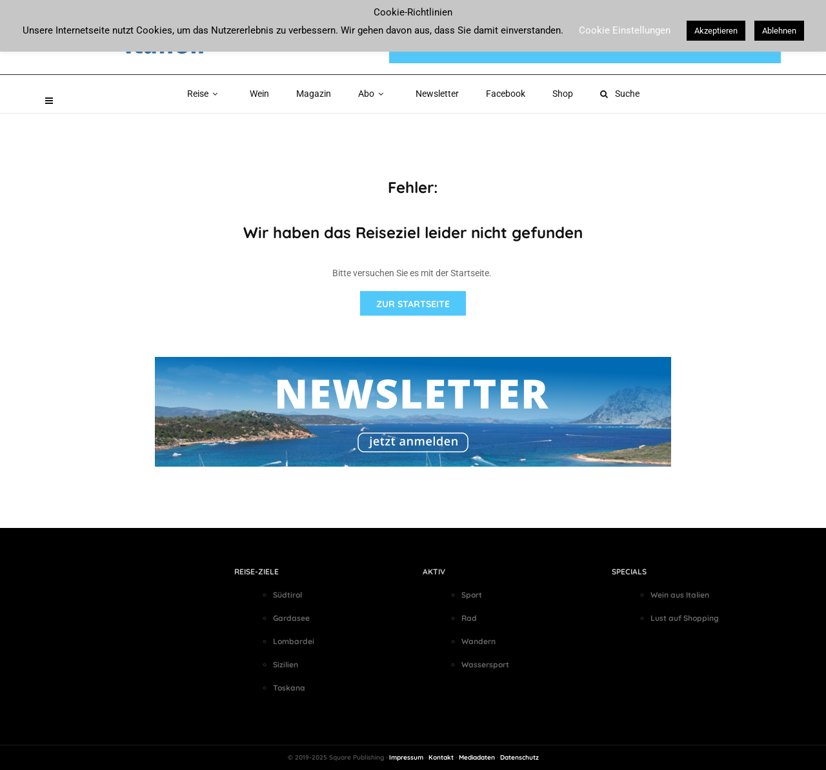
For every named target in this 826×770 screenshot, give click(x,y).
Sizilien (285, 664)
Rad (469, 618)
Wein (259, 93)
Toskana (289, 688)
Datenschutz (519, 757)
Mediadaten (477, 757)
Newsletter (437, 93)
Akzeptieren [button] (716, 30)
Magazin (313, 93)
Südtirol (287, 595)
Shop (562, 93)
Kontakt (441, 757)
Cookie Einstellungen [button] (624, 30)
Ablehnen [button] (779, 30)
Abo (373, 93)
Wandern (478, 641)
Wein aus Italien (679, 595)
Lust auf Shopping (684, 618)
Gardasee (291, 618)
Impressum (406, 757)
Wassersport (485, 664)
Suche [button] (620, 93)
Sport (471, 595)
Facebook (505, 93)
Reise (205, 93)
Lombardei (293, 641)
